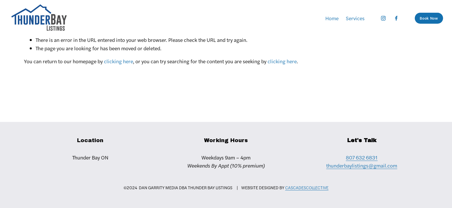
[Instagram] (383, 18)
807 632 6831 (362, 157)
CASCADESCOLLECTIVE (306, 187)
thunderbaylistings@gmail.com (361, 165)
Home (332, 18)
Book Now (429, 18)
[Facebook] (396, 18)
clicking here (118, 61)
